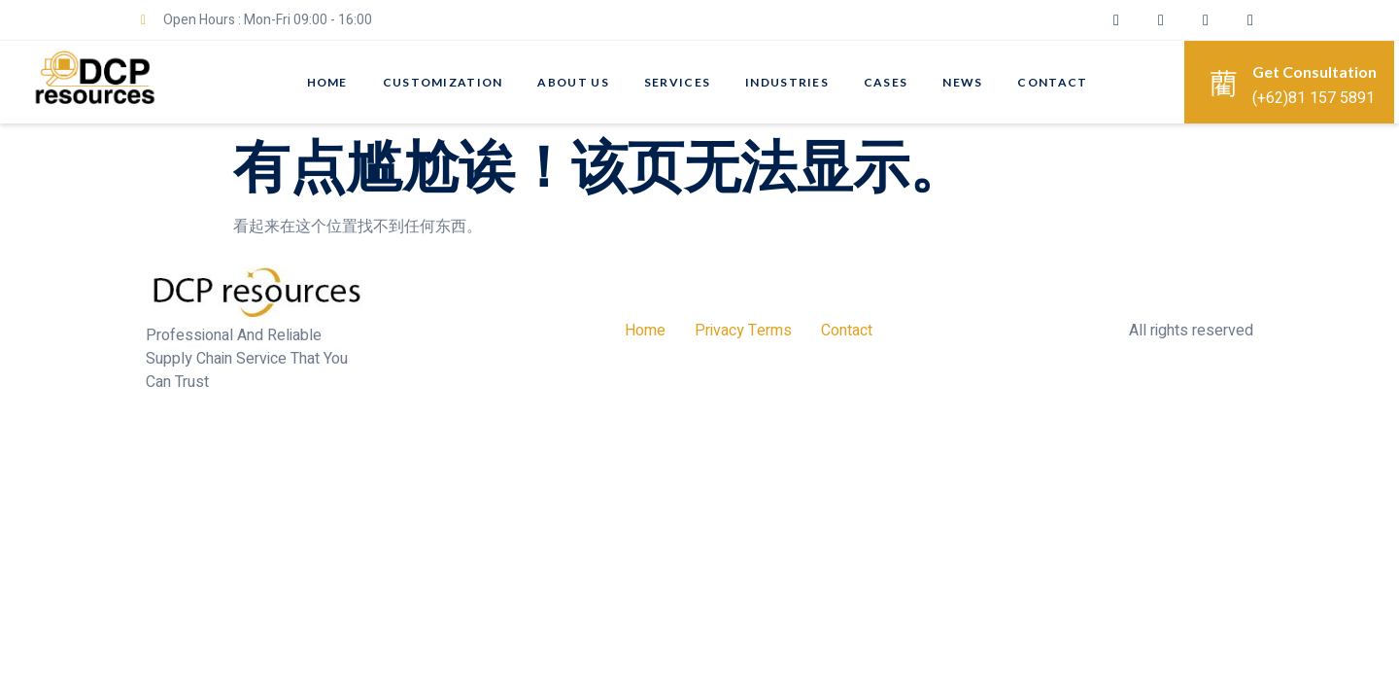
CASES (886, 82)
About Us (572, 82)
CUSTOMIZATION (442, 82)
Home (326, 82)
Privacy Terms (743, 330)
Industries (787, 82)
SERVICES (677, 82)
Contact (1053, 82)
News (963, 82)
